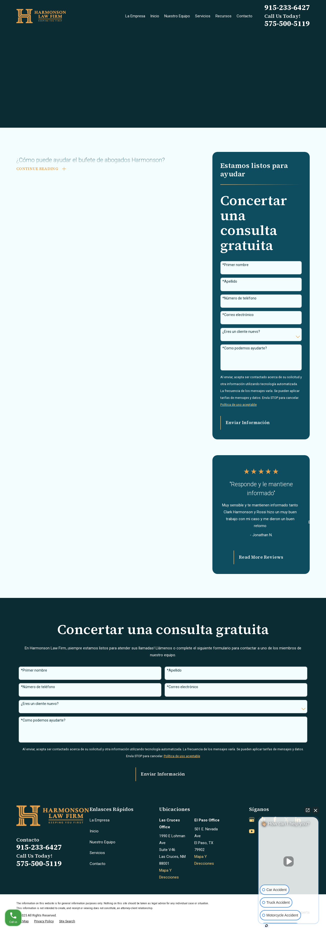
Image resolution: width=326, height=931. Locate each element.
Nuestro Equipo (102, 842)
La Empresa (100, 820)
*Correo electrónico (238, 315)
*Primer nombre (235, 265)
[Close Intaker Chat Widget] (315, 810)
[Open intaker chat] (266, 925)
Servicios (97, 852)
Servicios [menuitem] (202, 16)
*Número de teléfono (239, 298)
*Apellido (229, 281)
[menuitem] (22, 921)
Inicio (94, 831)
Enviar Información (248, 423)
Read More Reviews (261, 557)
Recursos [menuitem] (223, 16)
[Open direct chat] (307, 810)
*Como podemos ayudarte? (244, 348)
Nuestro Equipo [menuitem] (177, 16)
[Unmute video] (288, 861)
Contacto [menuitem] (244, 16)
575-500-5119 (287, 23)
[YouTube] (251, 831)
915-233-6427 (287, 7)
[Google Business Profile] (251, 819)
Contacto (97, 863)
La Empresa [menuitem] (135, 16)
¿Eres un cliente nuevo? (241, 332)
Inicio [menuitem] (154, 16)
